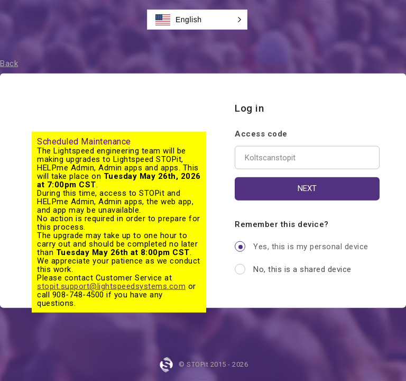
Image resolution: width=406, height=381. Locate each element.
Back (9, 63)
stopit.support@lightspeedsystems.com (111, 286)
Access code (261, 133)
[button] (197, 19)
